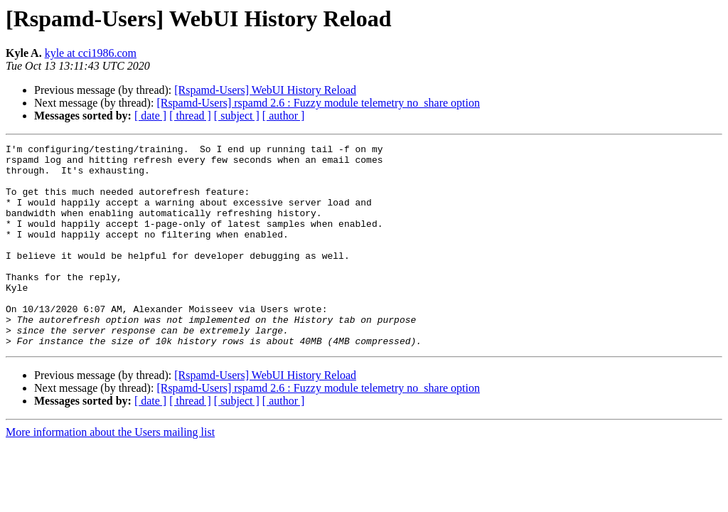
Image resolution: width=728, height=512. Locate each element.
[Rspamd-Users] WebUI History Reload (265, 90)
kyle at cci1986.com (90, 53)
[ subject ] (236, 116)
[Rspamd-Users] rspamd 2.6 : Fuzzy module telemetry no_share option (318, 103)
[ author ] (283, 116)
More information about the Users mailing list (110, 472)
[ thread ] (190, 116)
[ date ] (150, 116)
